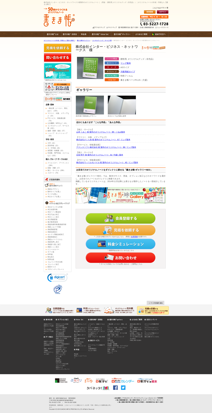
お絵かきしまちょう (80, 327)
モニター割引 (92, 350)
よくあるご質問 (141, 34)
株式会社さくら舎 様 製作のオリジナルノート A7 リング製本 (103, 139)
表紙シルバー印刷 (54, 227)
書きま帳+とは (52, 34)
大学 (108, 338)
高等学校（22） (53, 146)
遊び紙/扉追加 (52, 222)
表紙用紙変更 (52, 229)
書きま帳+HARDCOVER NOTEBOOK (78, 342)
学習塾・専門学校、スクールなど (117, 345)
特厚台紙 (50, 259)
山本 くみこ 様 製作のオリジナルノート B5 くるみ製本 (100, 132)
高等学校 (110, 340)
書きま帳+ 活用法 (69, 34)
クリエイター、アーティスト (116, 347)
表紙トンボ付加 (48, 343)
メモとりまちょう (79, 329)
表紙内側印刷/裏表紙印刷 (56, 224)
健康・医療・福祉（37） (56, 131)
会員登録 (134, 237)
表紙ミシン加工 (53, 247)
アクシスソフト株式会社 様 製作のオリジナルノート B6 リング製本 (106, 147)
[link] (57, 278)
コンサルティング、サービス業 (102, 40)
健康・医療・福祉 (113, 335)
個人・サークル (112, 351)
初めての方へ (159, 34)
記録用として (92, 335)
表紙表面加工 (52, 237)
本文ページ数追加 (54, 212)
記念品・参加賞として (95, 329)
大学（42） (51, 143)
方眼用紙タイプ (127, 71)
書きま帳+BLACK (79, 338)
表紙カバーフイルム (54, 239)
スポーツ (110, 353)
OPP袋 (50, 254)
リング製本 (125, 63)
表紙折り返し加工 (54, 244)
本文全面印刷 (52, 209)
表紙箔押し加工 (53, 242)
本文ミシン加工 (53, 217)
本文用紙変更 (52, 219)
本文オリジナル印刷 (54, 207)
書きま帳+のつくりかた (152, 336)
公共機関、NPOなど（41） (57, 123)
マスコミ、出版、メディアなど (117, 327)
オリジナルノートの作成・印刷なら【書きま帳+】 (59, 40)
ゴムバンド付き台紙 (54, 262)
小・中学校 (110, 342)
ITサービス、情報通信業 (115, 329)
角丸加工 (50, 257)
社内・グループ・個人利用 (96, 336)
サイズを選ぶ (52, 194)
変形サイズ (51, 267)
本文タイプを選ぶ (54, 197)
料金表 (83, 34)
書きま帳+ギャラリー (122, 34)
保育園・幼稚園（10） (55, 151)
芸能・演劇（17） (54, 168)
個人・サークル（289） (56, 170)
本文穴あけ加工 (53, 214)
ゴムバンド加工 (53, 264)
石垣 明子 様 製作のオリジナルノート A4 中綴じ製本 (99, 155)
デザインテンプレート (55, 269)
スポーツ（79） (53, 173)
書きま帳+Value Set (100, 34)
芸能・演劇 (110, 349)
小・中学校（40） (54, 148)
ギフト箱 (50, 252)
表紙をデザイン (53, 189)
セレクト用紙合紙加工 (55, 234)
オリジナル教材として (95, 327)
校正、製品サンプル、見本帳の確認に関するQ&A (136, 329)
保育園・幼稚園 (112, 344)
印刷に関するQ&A (135, 340)
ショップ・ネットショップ (115, 336)
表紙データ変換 (48, 341)
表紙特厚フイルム (61, 347)
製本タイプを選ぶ (54, 192)
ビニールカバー (53, 249)
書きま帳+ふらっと (80, 345)
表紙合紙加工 (52, 232)
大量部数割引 (92, 348)
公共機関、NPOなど (113, 331)
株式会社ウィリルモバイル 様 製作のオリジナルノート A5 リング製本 (107, 162)
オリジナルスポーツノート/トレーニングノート (152, 329)
